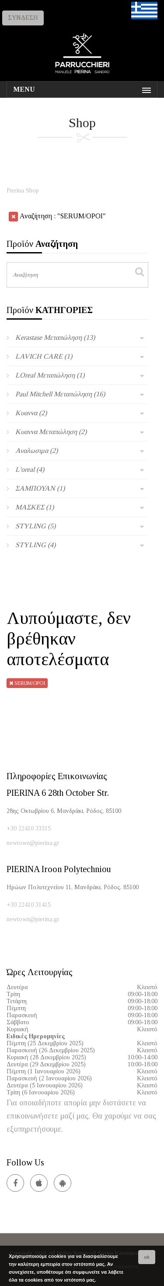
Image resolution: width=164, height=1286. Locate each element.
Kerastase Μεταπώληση (55, 337)
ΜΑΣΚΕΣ (34, 507)
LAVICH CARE (43, 356)
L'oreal (29, 469)
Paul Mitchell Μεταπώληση (60, 394)
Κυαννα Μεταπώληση (51, 431)
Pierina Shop (23, 190)
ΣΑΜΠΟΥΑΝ (40, 488)
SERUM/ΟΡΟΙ (27, 683)
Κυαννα (31, 413)
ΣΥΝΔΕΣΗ (23, 17)
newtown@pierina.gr (33, 843)
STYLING (35, 526)
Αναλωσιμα (36, 450)
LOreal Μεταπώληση (49, 375)
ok (147, 1257)
